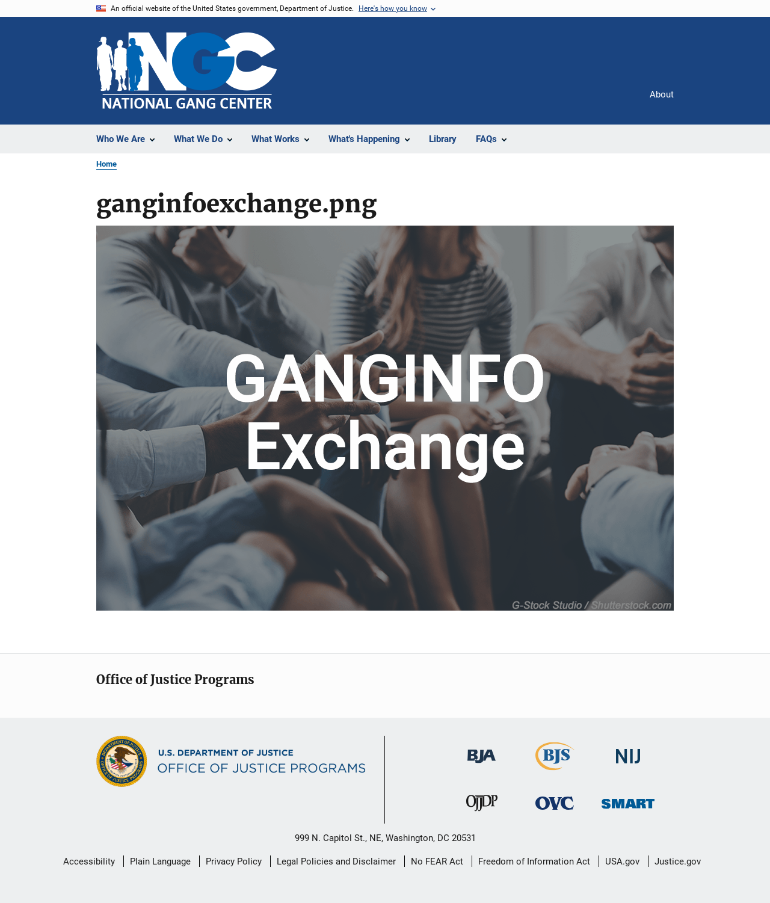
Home (106, 163)
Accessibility (89, 861)
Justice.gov (677, 861)
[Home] (186, 70)
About (662, 94)
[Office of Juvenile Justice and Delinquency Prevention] (481, 813)
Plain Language (160, 861)
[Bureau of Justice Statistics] (554, 772)
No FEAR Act (437, 861)
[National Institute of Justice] (628, 765)
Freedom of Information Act (534, 861)
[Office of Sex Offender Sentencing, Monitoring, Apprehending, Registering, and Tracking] (628, 810)
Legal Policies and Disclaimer (336, 861)
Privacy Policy (234, 861)
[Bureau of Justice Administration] (481, 765)
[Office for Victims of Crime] (554, 812)
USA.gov (622, 861)
